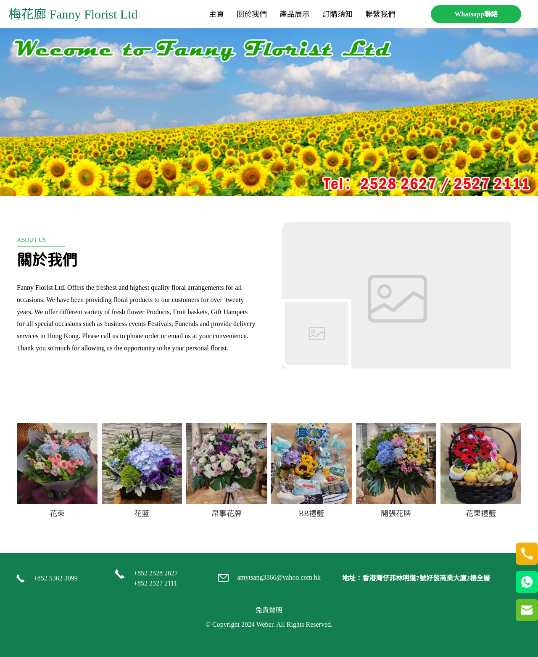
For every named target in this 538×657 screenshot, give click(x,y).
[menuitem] (216, 14)
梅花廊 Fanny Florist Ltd (73, 14)
